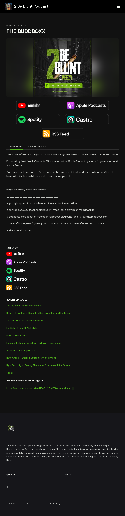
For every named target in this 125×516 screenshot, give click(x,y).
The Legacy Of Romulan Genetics (24, 305)
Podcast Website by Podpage (48, 504)
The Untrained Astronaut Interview (24, 320)
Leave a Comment (36, 146)
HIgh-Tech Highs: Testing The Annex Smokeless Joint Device (38, 365)
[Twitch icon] (27, 487)
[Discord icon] (8, 487)
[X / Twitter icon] (40, 487)
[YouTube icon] (34, 487)
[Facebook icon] (14, 487)
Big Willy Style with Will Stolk (21, 327)
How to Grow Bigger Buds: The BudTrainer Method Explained (38, 313)
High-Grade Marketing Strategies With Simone (31, 357)
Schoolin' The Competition (20, 350)
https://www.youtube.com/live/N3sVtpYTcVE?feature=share (40, 388)
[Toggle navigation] (118, 6)
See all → (11, 372)
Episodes (10, 474)
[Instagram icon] (21, 487)
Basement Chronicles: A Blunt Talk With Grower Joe (33, 342)
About (68, 474)
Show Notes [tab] (16, 146)
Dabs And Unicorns (16, 335)
